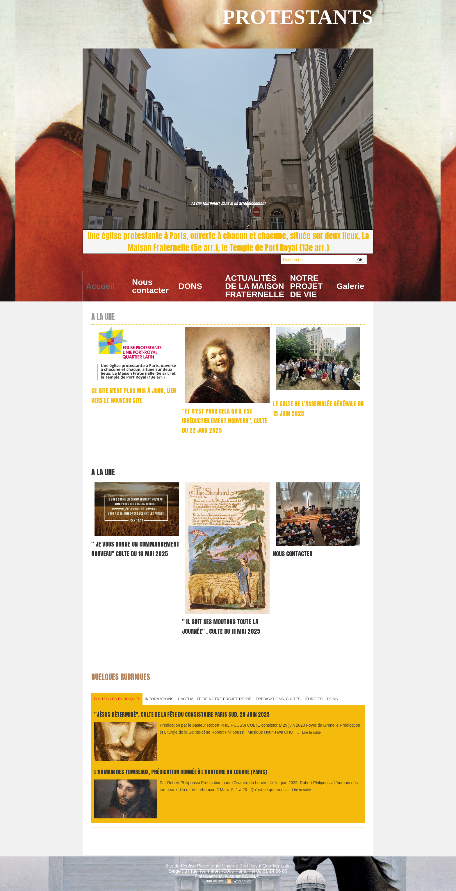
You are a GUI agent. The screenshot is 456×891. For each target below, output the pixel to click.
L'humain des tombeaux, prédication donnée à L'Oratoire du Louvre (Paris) (193, 770)
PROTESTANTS (297, 17)
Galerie (350, 286)
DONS (190, 286)
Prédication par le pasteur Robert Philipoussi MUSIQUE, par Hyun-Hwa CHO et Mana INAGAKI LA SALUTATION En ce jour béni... (227, 443)
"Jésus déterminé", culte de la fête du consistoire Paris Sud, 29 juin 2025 (194, 712)
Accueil (100, 286)
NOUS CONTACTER (294, 551)
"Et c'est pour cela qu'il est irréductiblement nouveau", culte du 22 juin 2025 (220, 420)
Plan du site (215, 881)
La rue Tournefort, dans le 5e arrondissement (228, 204)
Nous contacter (150, 286)
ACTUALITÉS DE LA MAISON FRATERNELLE (254, 286)
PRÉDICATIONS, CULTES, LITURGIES (294, 696)
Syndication (241, 881)
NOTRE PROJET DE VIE (306, 286)
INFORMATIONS (161, 696)
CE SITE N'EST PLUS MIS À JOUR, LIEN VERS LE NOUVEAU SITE (130, 395)
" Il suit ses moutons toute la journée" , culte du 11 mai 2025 (223, 624)
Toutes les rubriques (117, 696)
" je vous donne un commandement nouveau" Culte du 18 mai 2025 (133, 551)
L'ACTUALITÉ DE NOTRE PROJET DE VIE (219, 696)
